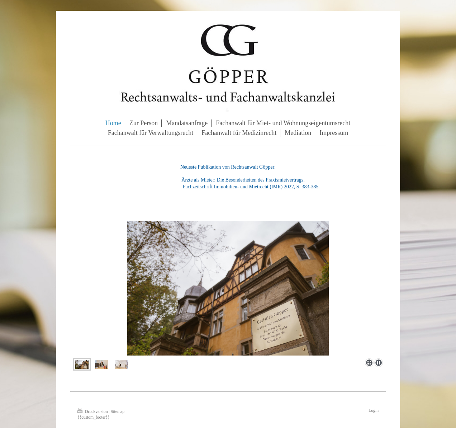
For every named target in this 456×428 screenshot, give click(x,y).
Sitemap (117, 411)
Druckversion (93, 411)
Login (374, 410)
